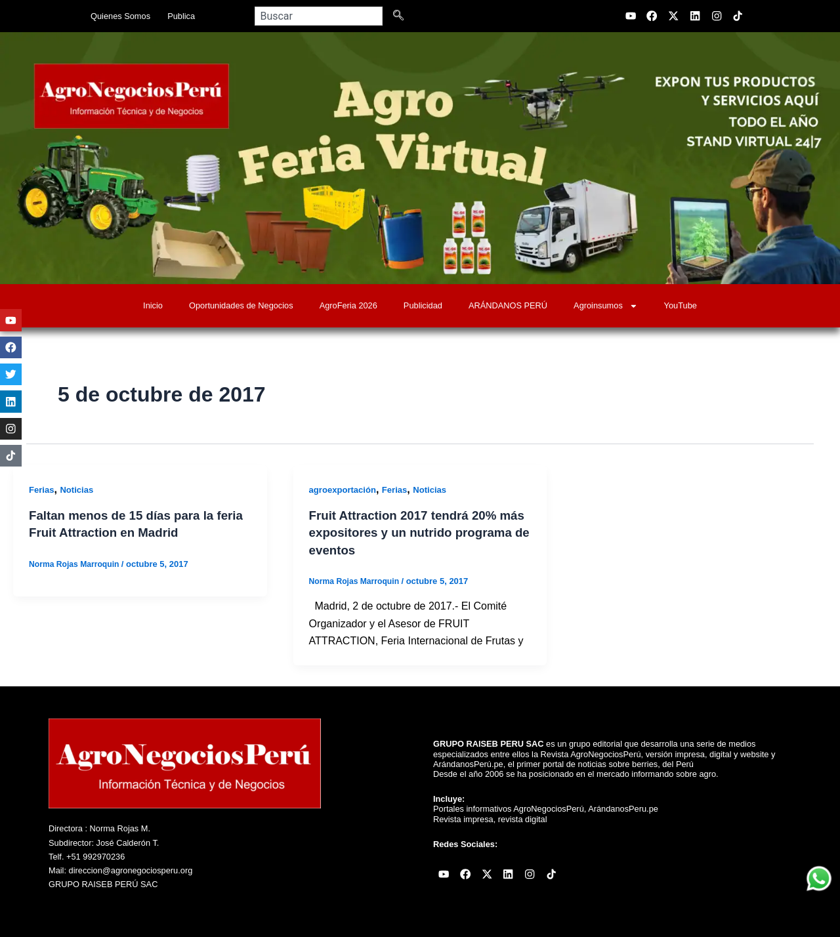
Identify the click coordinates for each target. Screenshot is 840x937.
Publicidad (423, 305)
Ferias (42, 489)
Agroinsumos (605, 306)
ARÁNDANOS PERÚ (508, 305)
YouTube (680, 305)
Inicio (153, 305)
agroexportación (345, 489)
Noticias (79, 489)
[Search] (401, 16)
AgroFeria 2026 (348, 305)
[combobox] (319, 16)
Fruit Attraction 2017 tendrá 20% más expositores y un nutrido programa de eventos (409, 532)
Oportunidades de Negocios (241, 305)
